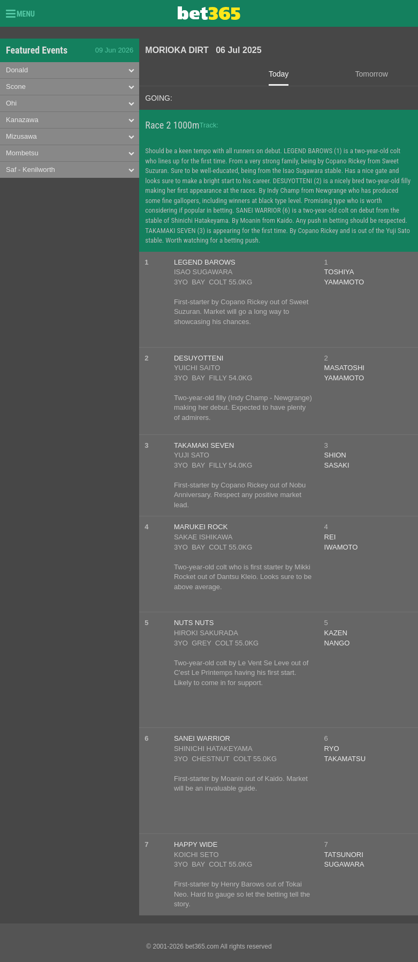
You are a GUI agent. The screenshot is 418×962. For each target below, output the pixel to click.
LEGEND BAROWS (204, 262)
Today (278, 74)
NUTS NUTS (194, 623)
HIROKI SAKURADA (206, 633)
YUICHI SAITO (197, 368)
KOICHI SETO (196, 855)
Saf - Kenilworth (30, 170)
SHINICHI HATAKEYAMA (213, 749)
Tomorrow (371, 74)
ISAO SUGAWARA (203, 272)
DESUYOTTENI (198, 358)
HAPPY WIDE (195, 844)
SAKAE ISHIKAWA (203, 537)
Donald (17, 70)
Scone (16, 86)
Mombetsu (22, 153)
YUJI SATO (191, 455)
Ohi (11, 103)
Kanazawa (22, 120)
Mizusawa (21, 136)
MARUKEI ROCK (200, 527)
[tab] (69, 70)
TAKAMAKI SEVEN (204, 445)
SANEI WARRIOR (202, 738)
